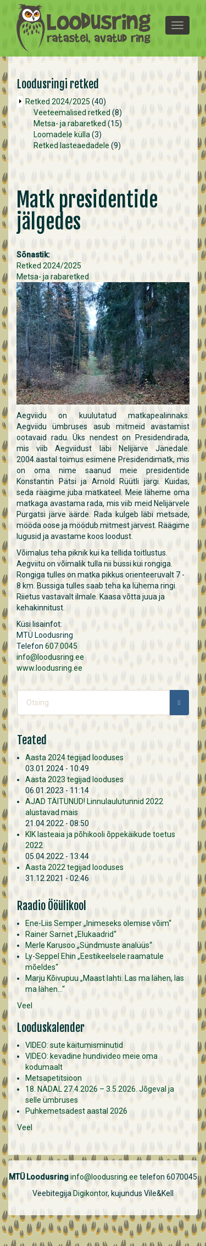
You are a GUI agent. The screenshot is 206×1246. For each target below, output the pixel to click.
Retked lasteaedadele (71, 145)
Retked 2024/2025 (57, 101)
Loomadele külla (62, 134)
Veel (24, 1005)
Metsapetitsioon (53, 1078)
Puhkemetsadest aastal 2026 (76, 1111)
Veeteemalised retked (72, 112)
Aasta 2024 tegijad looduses (74, 757)
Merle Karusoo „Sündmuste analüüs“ (88, 945)
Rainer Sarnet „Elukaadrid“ (70, 934)
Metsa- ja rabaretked (70, 123)
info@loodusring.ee (50, 657)
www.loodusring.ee (49, 668)
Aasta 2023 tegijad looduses (74, 779)
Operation (20, 101)
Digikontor (90, 1193)
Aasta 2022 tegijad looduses (74, 867)
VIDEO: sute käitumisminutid (74, 1045)
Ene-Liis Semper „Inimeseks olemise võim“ (98, 923)
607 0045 (61, 646)
